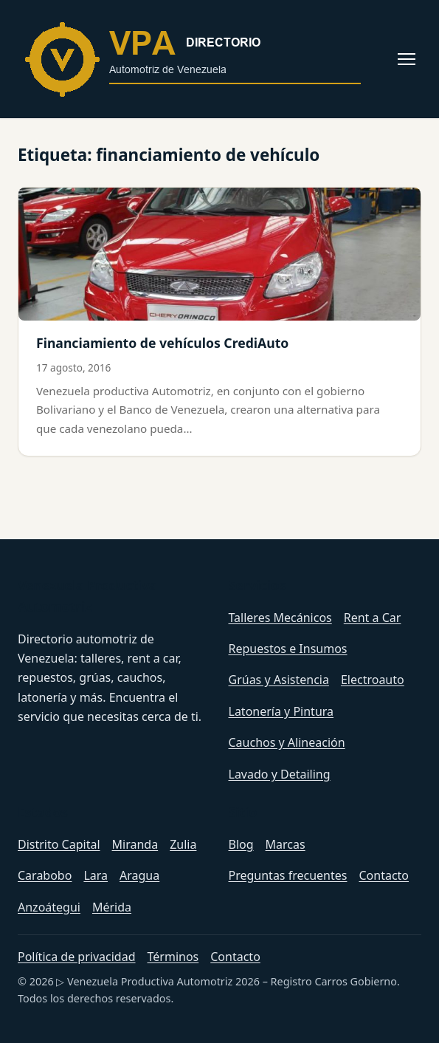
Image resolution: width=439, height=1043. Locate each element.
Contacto (384, 875)
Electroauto (372, 679)
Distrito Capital (59, 844)
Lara (95, 875)
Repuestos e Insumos (288, 648)
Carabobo (45, 875)
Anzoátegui (49, 907)
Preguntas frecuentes (288, 875)
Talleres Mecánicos (280, 617)
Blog (241, 844)
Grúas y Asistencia (279, 679)
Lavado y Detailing (280, 774)
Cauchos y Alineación (287, 742)
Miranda (135, 844)
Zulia (183, 844)
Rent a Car (372, 617)
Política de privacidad (77, 956)
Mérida (111, 907)
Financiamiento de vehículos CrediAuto (162, 343)
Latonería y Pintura (281, 711)
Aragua (139, 875)
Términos (173, 956)
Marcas (285, 844)
